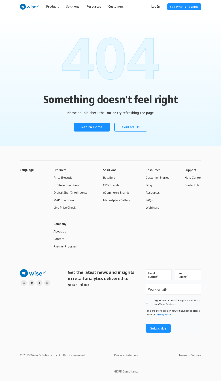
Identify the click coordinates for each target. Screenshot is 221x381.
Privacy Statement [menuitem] (126, 355)
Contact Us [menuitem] (192, 185)
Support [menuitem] (190, 170)
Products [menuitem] (60, 170)
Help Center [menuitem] (193, 178)
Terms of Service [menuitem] (189, 355)
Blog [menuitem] (149, 185)
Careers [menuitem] (59, 239)
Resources (93, 6)
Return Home (91, 127)
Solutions (72, 6)
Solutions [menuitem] (109, 170)
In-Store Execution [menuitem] (66, 185)
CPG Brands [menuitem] (111, 185)
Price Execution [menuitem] (64, 178)
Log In (155, 6)
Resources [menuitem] (153, 170)
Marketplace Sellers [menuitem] (116, 200)
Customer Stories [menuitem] (157, 178)
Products (52, 6)
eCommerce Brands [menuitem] (116, 193)
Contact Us (131, 127)
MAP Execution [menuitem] (64, 200)
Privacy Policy (164, 314)
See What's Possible (184, 7)
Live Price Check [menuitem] (65, 208)
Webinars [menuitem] (152, 208)
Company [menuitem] (60, 224)
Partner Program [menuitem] (65, 246)
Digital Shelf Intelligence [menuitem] (71, 193)
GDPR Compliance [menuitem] (126, 371)
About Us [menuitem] (60, 231)
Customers (116, 6)
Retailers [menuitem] (109, 178)
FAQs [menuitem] (149, 200)
